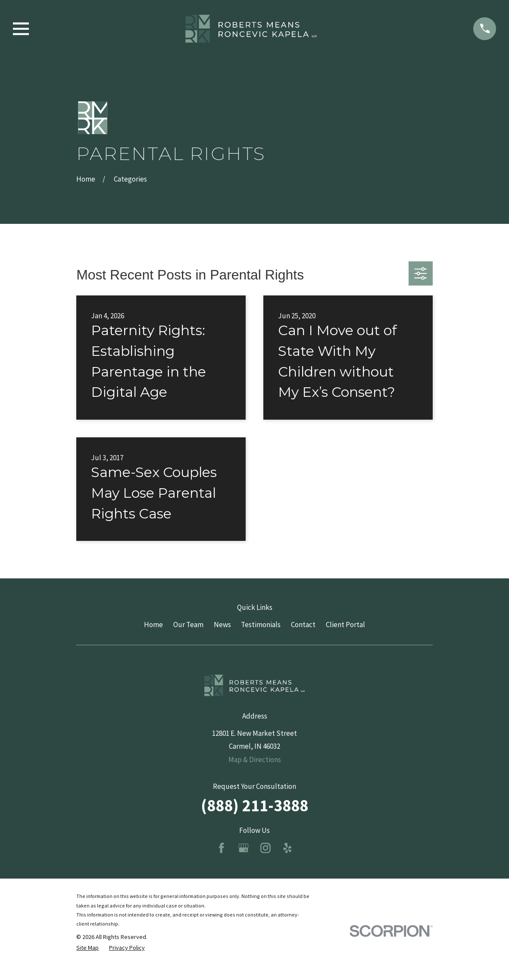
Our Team (188, 624)
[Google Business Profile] (243, 848)
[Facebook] (221, 848)
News (222, 624)
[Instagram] (265, 848)
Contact (303, 624)
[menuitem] (87, 948)
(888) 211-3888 (254, 805)
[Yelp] (287, 848)
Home (153, 624)
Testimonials (261, 624)
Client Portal (345, 624)
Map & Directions (254, 759)
